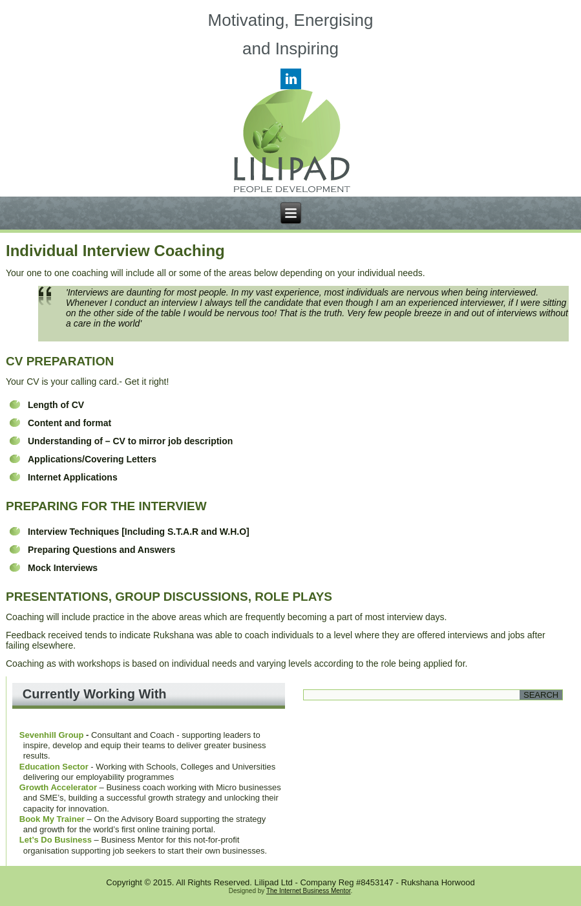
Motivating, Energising (291, 20)
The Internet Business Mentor (308, 890)
